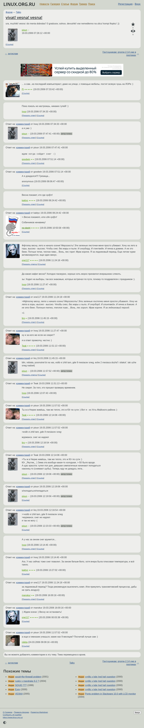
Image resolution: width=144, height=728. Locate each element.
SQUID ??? (21, 685)
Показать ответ (29, 115)
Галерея (55, 4)
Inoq (24, 111)
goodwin (26, 159)
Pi (23, 89)
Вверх (137, 712)
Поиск (91, 4)
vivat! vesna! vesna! (24, 17)
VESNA (18, 694)
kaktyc (25, 200)
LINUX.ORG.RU (19, 4)
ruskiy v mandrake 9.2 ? (27, 681)
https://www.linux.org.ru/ (13, 717)
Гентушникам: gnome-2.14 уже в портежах (119, 53)
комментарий (23, 124)
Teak (24, 346)
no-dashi (26, 228)
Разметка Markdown (39, 712)
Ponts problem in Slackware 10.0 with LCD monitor (110, 694)
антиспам (13, 53)
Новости (44, 4)
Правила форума (21, 712)
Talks (18, 12)
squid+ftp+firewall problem (28, 677)
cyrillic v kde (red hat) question (100, 677)
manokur (26, 595)
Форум (74, 4)
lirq (23, 318)
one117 (25, 260)
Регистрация (125, 4)
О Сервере (7, 712)
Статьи (65, 4)
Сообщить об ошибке (12, 715)
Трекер (83, 4)
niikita (25, 642)
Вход (137, 4)
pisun (24, 30)
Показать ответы (29, 264)
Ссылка (9, 44)
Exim (17, 689)
